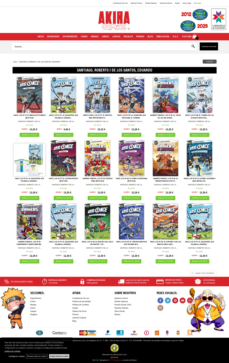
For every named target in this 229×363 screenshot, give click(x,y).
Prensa (75, 314)
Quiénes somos (121, 298)
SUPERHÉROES (70, 36)
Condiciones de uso (80, 298)
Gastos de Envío (79, 311)
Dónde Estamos (151, 3)
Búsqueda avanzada (209, 46)
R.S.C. (176, 36)
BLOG (150, 36)
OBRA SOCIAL (163, 36)
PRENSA (140, 36)
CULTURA (186, 36)
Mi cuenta (197, 3)
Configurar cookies (17, 356)
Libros (32, 308)
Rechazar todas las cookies (37, 356)
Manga (33, 305)
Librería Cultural (79, 318)
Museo (117, 314)
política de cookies (12, 351)
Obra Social (120, 311)
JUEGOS (116, 36)
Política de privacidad (81, 301)
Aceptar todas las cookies (59, 356)
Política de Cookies (80, 305)
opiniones (115, 360)
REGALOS (128, 36)
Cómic (33, 301)
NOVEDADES (53, 36)
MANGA (94, 36)
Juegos (33, 311)
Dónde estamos (121, 301)
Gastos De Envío (166, 3)
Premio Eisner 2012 (123, 305)
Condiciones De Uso (120, 3)
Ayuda (177, 3)
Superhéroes (35, 298)
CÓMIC (84, 36)
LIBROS (105, 36)
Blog (74, 321)
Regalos (33, 314)
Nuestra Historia (121, 308)
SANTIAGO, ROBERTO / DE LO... (29, 121)
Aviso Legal (187, 3)
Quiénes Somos (136, 3)
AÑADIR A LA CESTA (29, 135)
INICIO (41, 36)
